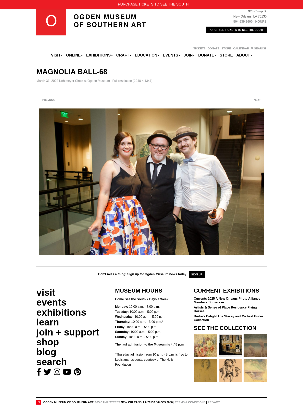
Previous (47, 99)
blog (46, 352)
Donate (207, 55)
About (244, 55)
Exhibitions (99, 55)
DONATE (213, 48)
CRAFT (123, 55)
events (51, 302)
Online (74, 55)
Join (189, 55)
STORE (226, 48)
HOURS (261, 21)
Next (259, 99)
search (51, 362)
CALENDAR (241, 48)
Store (226, 55)
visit (45, 292)
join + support (67, 332)
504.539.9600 (243, 21)
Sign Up (196, 274)
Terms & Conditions (190, 402)
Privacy (214, 402)
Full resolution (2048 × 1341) (132, 80)
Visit (57, 55)
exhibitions (61, 312)
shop (47, 342)
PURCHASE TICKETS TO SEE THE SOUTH (236, 30)
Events (171, 55)
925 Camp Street (107, 402)
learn (47, 322)
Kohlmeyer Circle (85, 80)
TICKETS (199, 48)
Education (147, 55)
